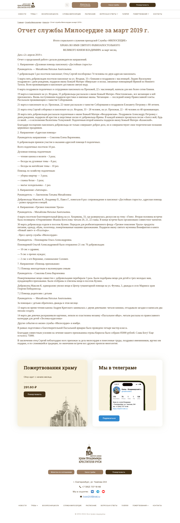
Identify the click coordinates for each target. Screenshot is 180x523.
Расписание (90, 14)
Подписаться (109, 418)
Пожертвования (140, 14)
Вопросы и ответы (108, 14)
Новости (22, 14)
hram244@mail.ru (91, 496)
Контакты (157, 14)
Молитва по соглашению (85, 5)
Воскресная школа (50, 14)
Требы (33, 14)
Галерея (125, 14)
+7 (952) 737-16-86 (91, 487)
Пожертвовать (142, 5)
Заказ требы (113, 5)
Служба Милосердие (71, 14)
